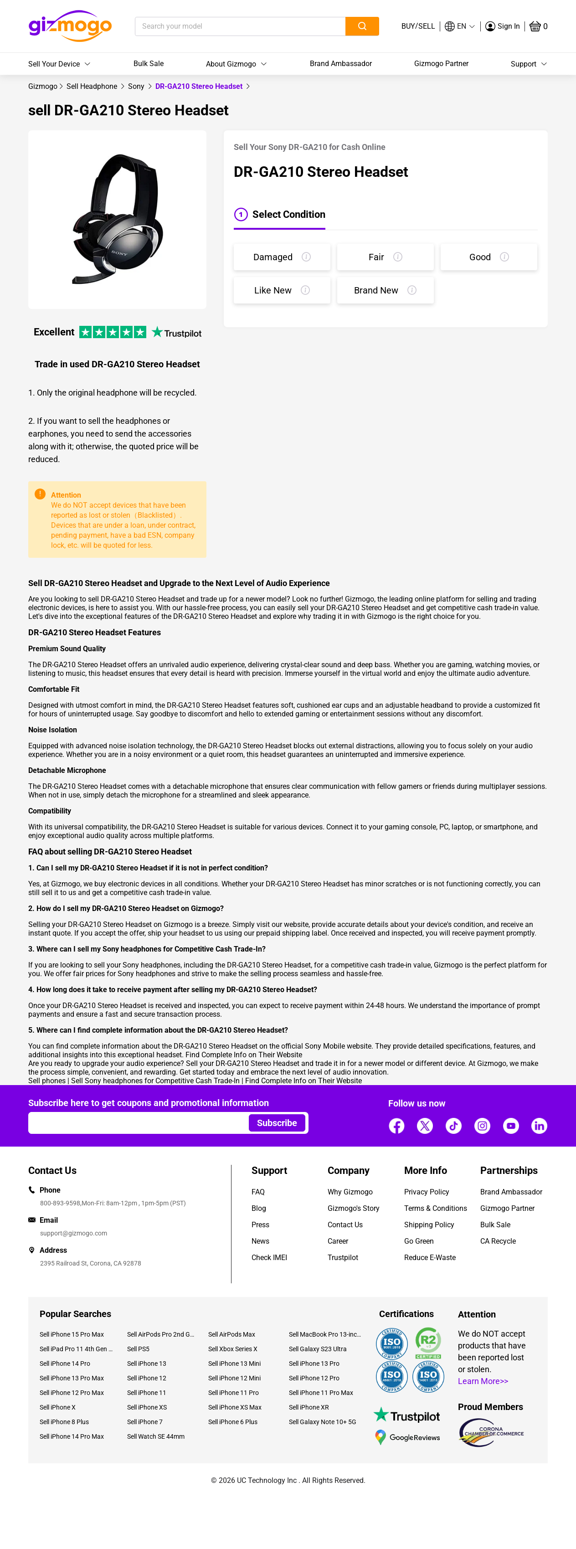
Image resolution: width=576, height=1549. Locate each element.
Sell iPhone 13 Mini (234, 1363)
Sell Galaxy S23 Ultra (318, 1349)
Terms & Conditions (435, 1208)
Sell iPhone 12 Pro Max (72, 1392)
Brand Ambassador (341, 63)
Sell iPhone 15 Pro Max (72, 1334)
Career (338, 1241)
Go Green (419, 1241)
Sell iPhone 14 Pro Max (72, 1436)
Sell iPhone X (58, 1407)
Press (260, 1224)
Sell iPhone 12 (146, 1378)
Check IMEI (269, 1257)
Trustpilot (343, 1257)
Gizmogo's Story (354, 1208)
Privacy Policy (426, 1192)
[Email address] (134, 1123)
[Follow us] (396, 1125)
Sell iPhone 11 (146, 1392)
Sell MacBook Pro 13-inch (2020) (326, 1334)
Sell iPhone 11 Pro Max (321, 1392)
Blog (259, 1208)
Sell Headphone (93, 86)
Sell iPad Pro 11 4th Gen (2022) (76, 1349)
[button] (460, 26)
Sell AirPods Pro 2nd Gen (160, 1334)
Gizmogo (42, 86)
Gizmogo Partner (441, 63)
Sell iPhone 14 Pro (65, 1363)
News (260, 1241)
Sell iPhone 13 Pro (314, 1363)
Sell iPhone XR (309, 1407)
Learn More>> (483, 1381)
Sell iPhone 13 (146, 1363)
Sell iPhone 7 (145, 1421)
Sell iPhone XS (147, 1407)
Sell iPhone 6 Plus (232, 1421)
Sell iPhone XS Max (235, 1407)
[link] (42, 86)
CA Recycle (498, 1241)
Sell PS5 (138, 1349)
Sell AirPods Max (231, 1334)
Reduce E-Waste (430, 1257)
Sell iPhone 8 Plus (64, 1421)
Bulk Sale (149, 63)
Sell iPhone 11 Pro (233, 1392)
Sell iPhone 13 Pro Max (72, 1378)
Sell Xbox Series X (232, 1349)
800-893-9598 (60, 1203)
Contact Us (345, 1224)
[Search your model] (226, 26)
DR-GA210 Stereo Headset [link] (199, 86)
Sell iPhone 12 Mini (234, 1378)
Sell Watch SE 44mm (156, 1436)
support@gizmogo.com (73, 1233)
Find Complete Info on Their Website (243, 1054)
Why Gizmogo (350, 1192)
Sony (137, 86)
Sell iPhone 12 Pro (314, 1378)
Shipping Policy (429, 1224)
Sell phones (47, 1080)
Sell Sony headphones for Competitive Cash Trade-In (155, 1080)
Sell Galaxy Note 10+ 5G (322, 1421)
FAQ (258, 1192)
